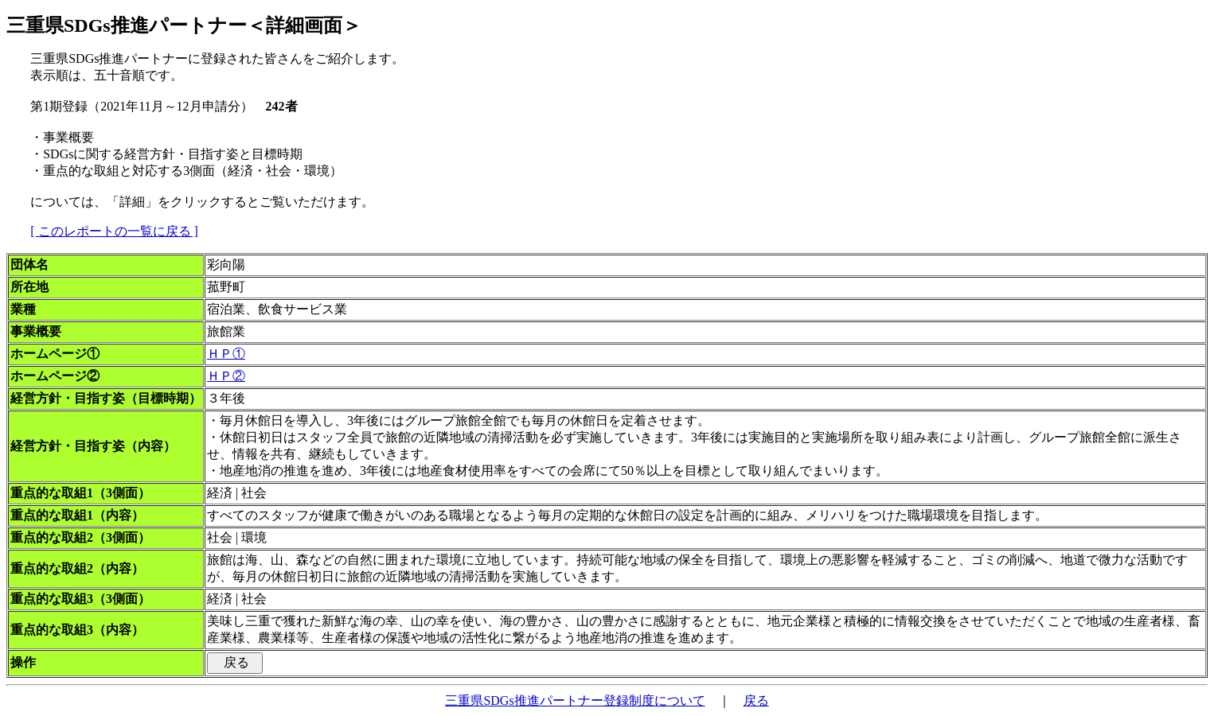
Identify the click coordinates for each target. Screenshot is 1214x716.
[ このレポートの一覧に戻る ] (114, 231)
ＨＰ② (226, 376)
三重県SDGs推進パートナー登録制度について (575, 700)
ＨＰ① (226, 353)
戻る (756, 700)
